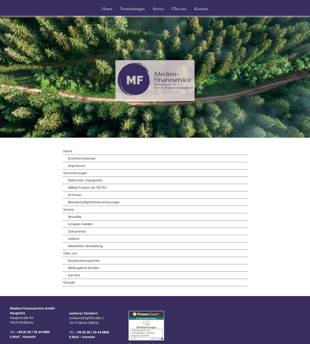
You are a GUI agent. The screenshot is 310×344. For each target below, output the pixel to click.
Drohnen (74, 195)
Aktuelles (75, 217)
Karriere (74, 275)
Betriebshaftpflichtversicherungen (94, 202)
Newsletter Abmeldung (85, 246)
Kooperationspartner (84, 260)
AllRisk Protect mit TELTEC (87, 187)
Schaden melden (80, 224)
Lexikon (73, 238)
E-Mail (15, 337)
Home (107, 8)
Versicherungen (132, 8)
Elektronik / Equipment (85, 180)
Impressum (76, 166)
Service (158, 8)
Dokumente (77, 231)
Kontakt (201, 8)
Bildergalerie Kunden (83, 268)
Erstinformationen (82, 158)
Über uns (179, 8)
